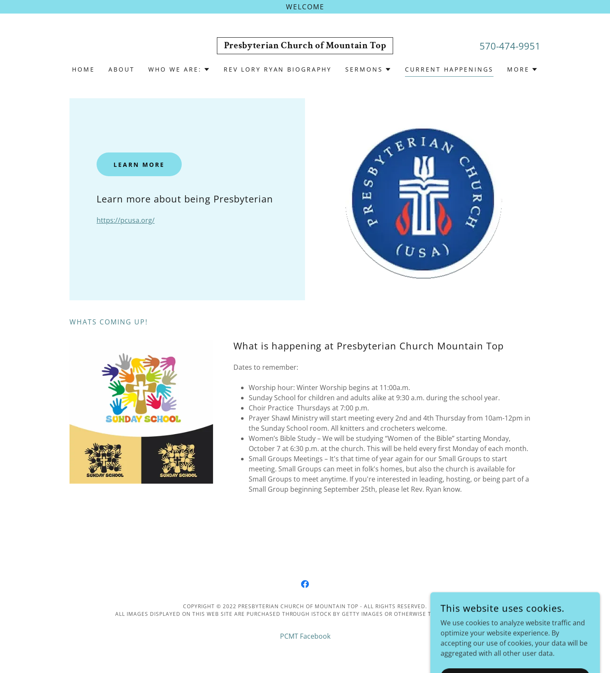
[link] (305, 45)
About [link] (121, 69)
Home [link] (83, 69)
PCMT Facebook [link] (305, 636)
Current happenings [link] (449, 69)
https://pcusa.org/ (126, 220)
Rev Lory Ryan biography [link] (278, 69)
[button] (179, 69)
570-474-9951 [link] (510, 45)
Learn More (139, 165)
